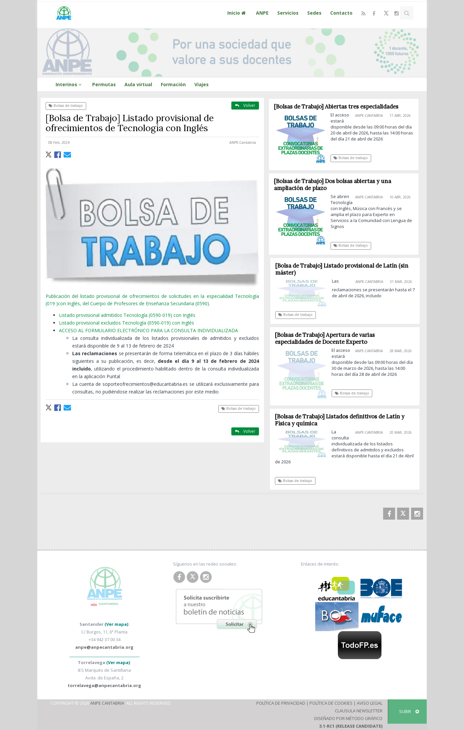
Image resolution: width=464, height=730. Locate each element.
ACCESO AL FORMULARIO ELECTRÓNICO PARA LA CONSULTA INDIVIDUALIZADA (148, 330)
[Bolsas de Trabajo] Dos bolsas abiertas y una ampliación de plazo (332, 184)
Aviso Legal (369, 703)
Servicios (288, 13)
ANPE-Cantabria (242, 142)
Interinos (70, 84)
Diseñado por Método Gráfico (348, 718)
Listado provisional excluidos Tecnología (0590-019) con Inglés (126, 323)
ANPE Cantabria (107, 703)
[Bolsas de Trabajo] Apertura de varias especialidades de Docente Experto (327, 338)
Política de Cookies (331, 703)
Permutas (104, 84)
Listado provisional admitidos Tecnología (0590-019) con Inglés (127, 315)
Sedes (314, 13)
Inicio (237, 13)
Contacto (341, 13)
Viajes (201, 84)
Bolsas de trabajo (66, 105)
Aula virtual (138, 84)
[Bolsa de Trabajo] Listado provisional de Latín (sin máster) (344, 269)
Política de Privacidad (280, 703)
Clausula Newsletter (358, 711)
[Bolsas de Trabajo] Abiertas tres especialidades (336, 106)
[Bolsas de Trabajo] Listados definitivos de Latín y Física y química (342, 420)
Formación (173, 84)
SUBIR (409, 711)
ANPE (262, 13)
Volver (245, 105)
